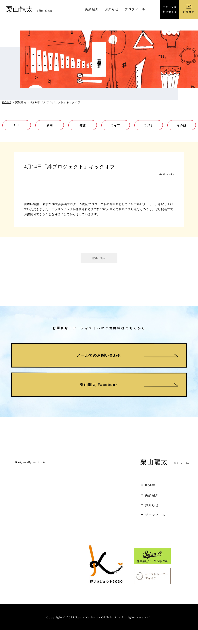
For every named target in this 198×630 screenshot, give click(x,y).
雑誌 (82, 125)
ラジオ (148, 125)
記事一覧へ (99, 259)
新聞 (49, 125)
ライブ (115, 125)
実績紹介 (149, 495)
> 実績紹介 (20, 102)
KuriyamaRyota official (31, 462)
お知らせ (149, 505)
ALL (16, 125)
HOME (6, 102)
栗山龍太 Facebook (99, 385)
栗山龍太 (29, 9)
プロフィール (153, 515)
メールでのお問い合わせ (99, 355)
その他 (181, 125)
